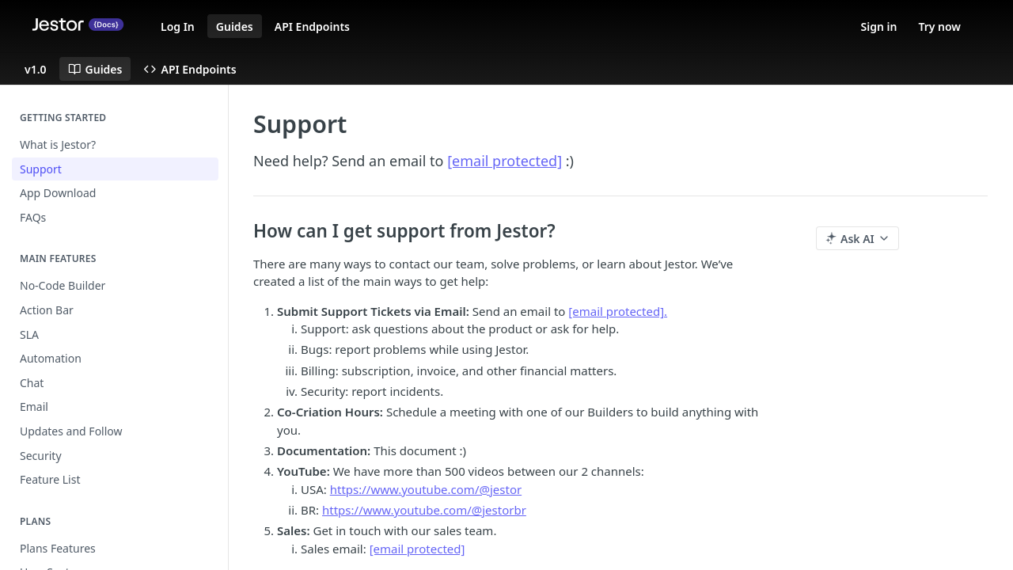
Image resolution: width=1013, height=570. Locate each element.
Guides (234, 26)
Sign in (879, 26)
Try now (939, 26)
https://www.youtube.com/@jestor (426, 489)
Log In (178, 26)
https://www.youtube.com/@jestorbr (424, 510)
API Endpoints (312, 26)
